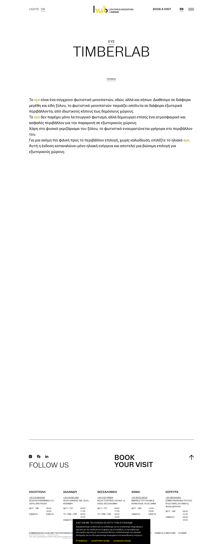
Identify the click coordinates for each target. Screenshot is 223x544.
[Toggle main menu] (191, 9)
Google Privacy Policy (71, 537)
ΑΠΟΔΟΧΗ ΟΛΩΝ (122, 541)
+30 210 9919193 (37, 498)
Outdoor (111, 79)
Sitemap (182, 533)
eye (111, 42)
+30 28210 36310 (139, 498)
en (181, 9)
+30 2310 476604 (105, 498)
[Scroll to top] (191, 457)
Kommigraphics (37, 533)
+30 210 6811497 (71, 498)
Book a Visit (162, 9)
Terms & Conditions (164, 533)
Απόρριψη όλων (100, 541)
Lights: (37, 9)
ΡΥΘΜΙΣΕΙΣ (81, 541)
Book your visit (133, 461)
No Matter (53, 533)
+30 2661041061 (173, 498)
